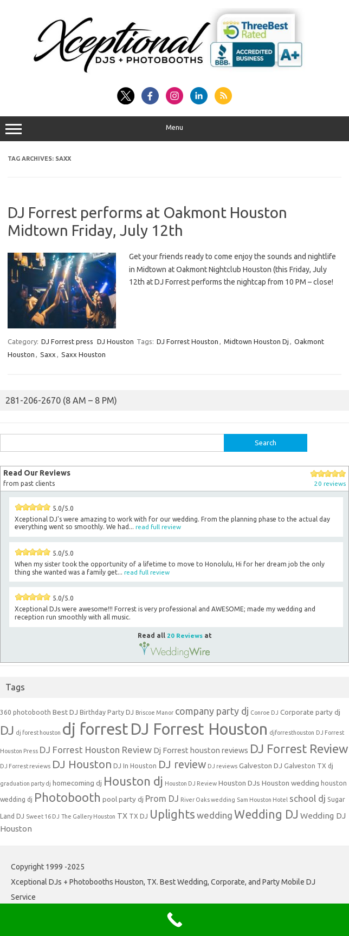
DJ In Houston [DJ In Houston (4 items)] (135, 765)
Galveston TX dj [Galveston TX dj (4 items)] (308, 765)
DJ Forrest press (67, 341)
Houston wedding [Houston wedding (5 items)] (290, 783)
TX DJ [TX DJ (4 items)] (138, 816)
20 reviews (330, 483)
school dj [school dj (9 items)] (307, 798)
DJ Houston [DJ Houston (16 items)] (82, 764)
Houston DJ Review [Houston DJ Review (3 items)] (191, 783)
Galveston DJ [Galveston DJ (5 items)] (260, 765)
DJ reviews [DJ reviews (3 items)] (222, 766)
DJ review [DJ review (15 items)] (182, 764)
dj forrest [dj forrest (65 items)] (95, 729)
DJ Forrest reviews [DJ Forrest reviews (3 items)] (25, 766)
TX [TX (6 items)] (122, 815)
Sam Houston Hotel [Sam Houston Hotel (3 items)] (262, 799)
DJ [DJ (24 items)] (7, 730)
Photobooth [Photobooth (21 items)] (67, 797)
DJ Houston (115, 341)
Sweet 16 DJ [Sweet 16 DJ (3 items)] (43, 816)
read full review (158, 526)
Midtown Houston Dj (256, 341)
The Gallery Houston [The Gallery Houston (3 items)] (88, 816)
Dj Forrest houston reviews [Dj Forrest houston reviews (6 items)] (200, 750)
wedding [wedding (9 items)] (214, 815)
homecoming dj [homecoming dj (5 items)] (77, 783)
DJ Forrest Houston (187, 341)
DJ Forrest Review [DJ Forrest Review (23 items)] (299, 748)
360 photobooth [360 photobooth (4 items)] (25, 712)
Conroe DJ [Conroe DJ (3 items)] (264, 712)
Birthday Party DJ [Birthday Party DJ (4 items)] (107, 712)
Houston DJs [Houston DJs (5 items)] (239, 783)
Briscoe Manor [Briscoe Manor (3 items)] (154, 712)
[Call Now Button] (174, 920)
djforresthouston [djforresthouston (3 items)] (291, 732)
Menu (174, 128)
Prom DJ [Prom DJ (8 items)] (162, 798)
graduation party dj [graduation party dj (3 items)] (25, 783)
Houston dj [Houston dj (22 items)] (133, 781)
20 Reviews (185, 635)
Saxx (48, 354)
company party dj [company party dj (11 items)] (212, 711)
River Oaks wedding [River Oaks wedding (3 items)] (207, 799)
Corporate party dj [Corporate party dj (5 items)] (310, 712)
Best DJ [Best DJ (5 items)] (65, 712)
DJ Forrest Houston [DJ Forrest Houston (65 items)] (199, 729)
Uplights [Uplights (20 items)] (172, 814)
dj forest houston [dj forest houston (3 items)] (38, 732)
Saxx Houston (83, 354)
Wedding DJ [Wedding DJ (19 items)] (266, 814)
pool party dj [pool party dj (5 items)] (123, 799)
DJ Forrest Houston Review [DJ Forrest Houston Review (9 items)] (96, 749)
